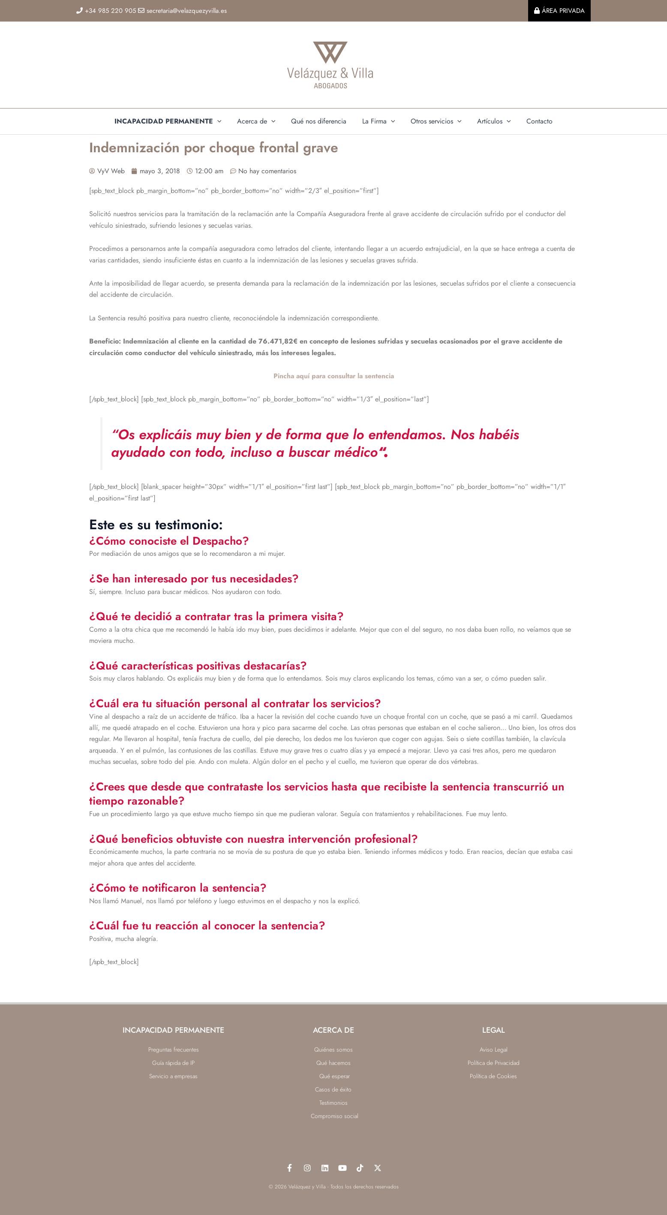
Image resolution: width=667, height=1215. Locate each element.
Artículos (490, 121)
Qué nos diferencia (321, 121)
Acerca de (260, 121)
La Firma (378, 121)
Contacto (533, 121)
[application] (223, 121)
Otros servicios (434, 121)
